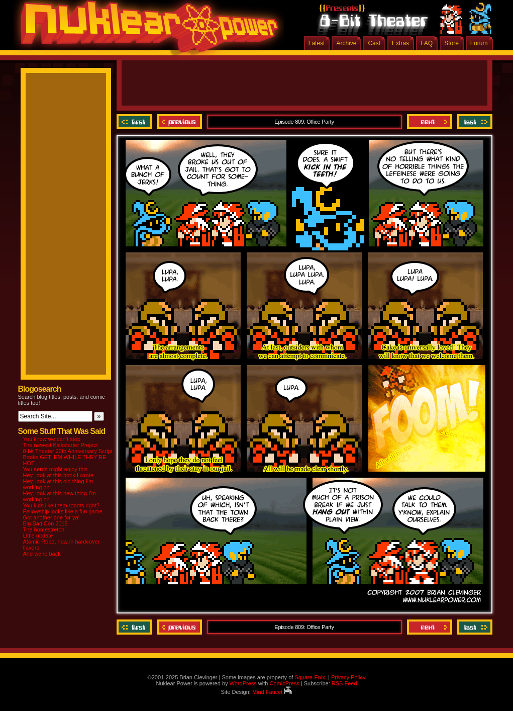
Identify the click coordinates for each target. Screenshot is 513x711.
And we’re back (42, 554)
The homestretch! (44, 529)
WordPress (243, 683)
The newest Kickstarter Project (60, 445)
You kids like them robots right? (61, 505)
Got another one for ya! (51, 517)
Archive (346, 43)
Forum (479, 43)
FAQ (427, 43)
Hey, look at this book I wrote (58, 475)
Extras (400, 43)
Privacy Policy (348, 677)
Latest (317, 43)
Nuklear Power (146, 30)
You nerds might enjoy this (55, 469)
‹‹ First (135, 121)
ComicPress (284, 683)
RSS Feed (344, 683)
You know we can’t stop (52, 439)
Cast (374, 43)
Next (429, 121)
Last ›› (473, 121)
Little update (38, 535)
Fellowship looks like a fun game (62, 511)
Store (451, 43)
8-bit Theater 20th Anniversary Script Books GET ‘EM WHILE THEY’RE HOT (68, 457)
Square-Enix (309, 677)
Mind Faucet (272, 692)
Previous (179, 121)
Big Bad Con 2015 (45, 523)
